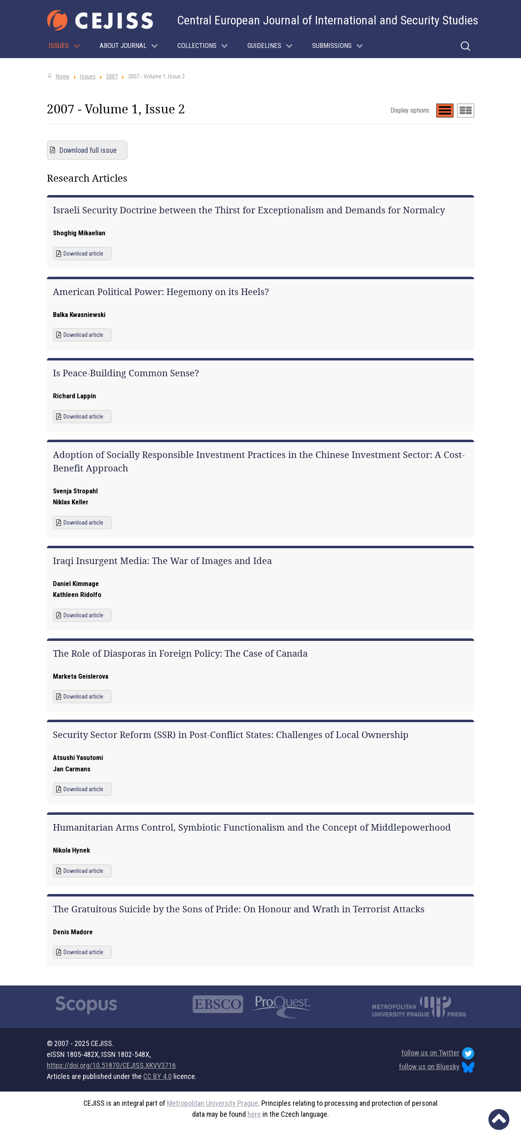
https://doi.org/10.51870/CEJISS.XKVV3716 (111, 1065)
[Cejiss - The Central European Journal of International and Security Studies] (100, 20)
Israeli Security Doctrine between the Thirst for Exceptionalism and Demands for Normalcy (249, 210)
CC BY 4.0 (157, 1076)
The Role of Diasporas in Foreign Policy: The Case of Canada (180, 653)
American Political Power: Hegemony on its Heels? (161, 292)
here (254, 1114)
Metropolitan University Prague (212, 1103)
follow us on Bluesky (436, 1067)
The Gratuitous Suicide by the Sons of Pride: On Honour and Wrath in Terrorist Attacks (239, 909)
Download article (83, 253)
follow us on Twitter (437, 1053)
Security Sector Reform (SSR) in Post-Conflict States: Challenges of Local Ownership (231, 735)
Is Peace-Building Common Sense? (126, 373)
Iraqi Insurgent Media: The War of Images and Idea (162, 561)
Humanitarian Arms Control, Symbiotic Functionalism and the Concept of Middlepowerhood (252, 827)
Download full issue (88, 150)
